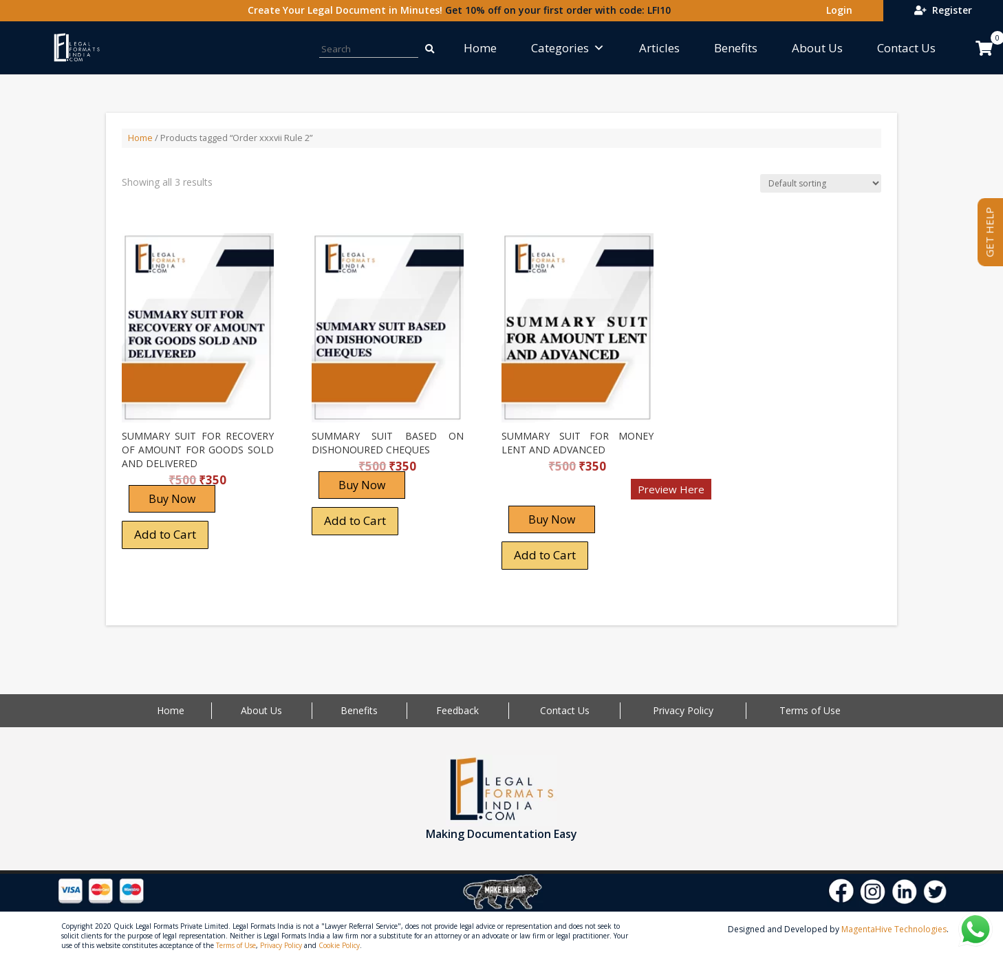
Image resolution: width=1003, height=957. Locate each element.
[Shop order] (820, 183)
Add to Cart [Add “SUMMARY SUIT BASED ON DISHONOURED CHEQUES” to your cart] (355, 520)
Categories (568, 48)
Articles (659, 48)
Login (836, 10)
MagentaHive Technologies (894, 929)
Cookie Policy (339, 945)
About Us (817, 48)
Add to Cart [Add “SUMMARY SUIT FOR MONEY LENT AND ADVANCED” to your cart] (545, 555)
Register (943, 10)
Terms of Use (810, 710)
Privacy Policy (683, 710)
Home (480, 48)
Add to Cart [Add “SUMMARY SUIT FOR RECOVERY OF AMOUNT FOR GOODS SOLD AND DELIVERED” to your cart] (165, 534)
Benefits (735, 48)
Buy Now (172, 498)
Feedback (457, 710)
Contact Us (906, 48)
